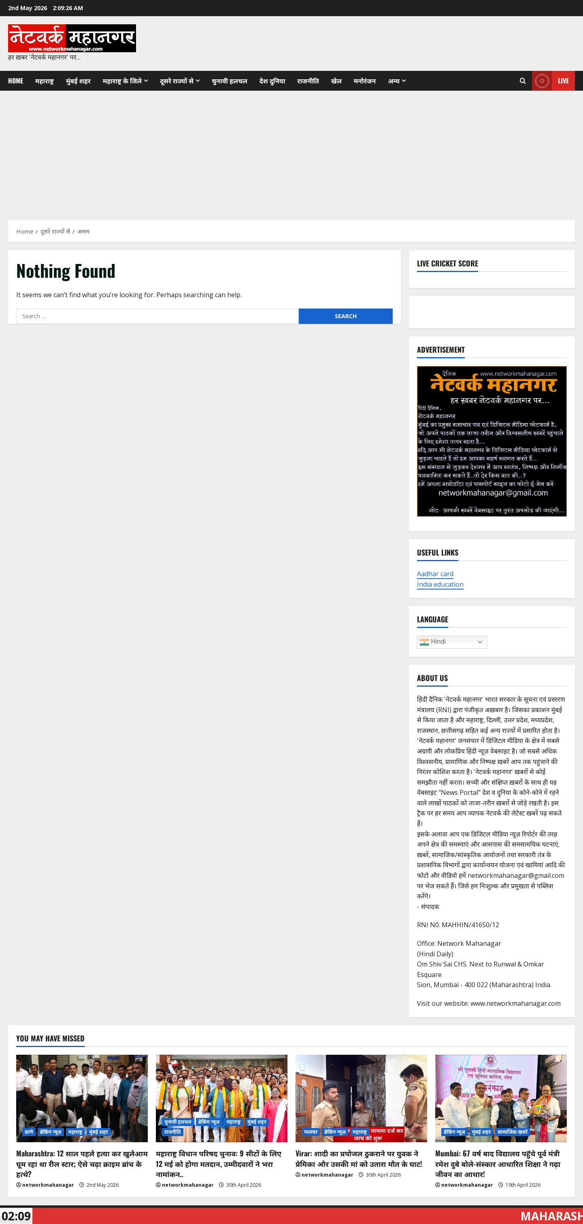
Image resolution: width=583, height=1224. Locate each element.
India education (440, 584)
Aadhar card (435, 573)
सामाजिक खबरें (513, 1131)
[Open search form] (523, 80)
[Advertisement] (291, 151)
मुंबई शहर (78, 80)
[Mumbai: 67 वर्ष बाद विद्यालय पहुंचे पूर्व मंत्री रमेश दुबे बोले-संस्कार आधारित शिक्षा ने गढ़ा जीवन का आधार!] (501, 1099)
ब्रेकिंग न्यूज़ (51, 1131)
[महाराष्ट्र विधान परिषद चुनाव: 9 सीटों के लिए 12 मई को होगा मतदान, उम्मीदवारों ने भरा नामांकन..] (221, 1099)
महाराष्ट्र (44, 80)
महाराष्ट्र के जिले (122, 80)
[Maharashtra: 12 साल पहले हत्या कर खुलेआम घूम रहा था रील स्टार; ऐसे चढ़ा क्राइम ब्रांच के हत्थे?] (82, 1099)
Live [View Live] (550, 81)
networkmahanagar (48, 1184)
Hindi (432, 642)
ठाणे (29, 1131)
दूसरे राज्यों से (177, 80)
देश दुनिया (272, 80)
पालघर (310, 1131)
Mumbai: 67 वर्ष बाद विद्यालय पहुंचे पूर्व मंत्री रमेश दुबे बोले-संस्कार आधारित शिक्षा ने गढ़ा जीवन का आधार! (497, 1163)
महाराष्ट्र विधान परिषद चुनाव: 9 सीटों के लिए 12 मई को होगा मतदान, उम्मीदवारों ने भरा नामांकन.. (218, 1163)
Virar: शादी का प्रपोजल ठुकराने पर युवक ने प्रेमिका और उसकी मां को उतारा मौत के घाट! (359, 1158)
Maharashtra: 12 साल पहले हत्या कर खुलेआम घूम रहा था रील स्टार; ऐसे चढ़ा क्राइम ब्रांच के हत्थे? (82, 1163)
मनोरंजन (365, 80)
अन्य (394, 80)
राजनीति (308, 80)
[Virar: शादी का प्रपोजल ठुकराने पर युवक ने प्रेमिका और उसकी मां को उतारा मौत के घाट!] (361, 1099)
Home (15, 80)
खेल (336, 80)
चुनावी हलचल (229, 80)
